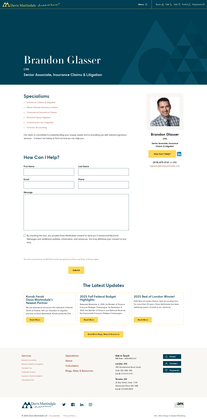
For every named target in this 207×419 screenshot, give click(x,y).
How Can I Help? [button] (162, 154)
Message (29, 192)
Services (26, 355)
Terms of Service (87, 259)
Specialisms (72, 355)
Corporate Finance (28, 372)
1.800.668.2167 (130, 358)
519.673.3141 (127, 373)
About (68, 360)
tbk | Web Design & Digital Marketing (169, 416)
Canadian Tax (27, 368)
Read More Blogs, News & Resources (103, 334)
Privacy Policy (71, 259)
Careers (171, 363)
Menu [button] (141, 4)
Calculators (72, 365)
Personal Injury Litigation (39, 117)
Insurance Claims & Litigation (41, 102)
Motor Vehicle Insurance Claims (42, 107)
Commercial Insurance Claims (42, 112)
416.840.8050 (127, 389)
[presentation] (44, 253)
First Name (30, 166)
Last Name (84, 166)
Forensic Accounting (37, 127)
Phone (82, 179)
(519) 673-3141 (165, 162)
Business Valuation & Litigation (32, 364)
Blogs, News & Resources (79, 370)
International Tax (28, 380)
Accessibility (54, 416)
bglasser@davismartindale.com (165, 166)
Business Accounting (29, 360)
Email (27, 179)
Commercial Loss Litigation (40, 122)
